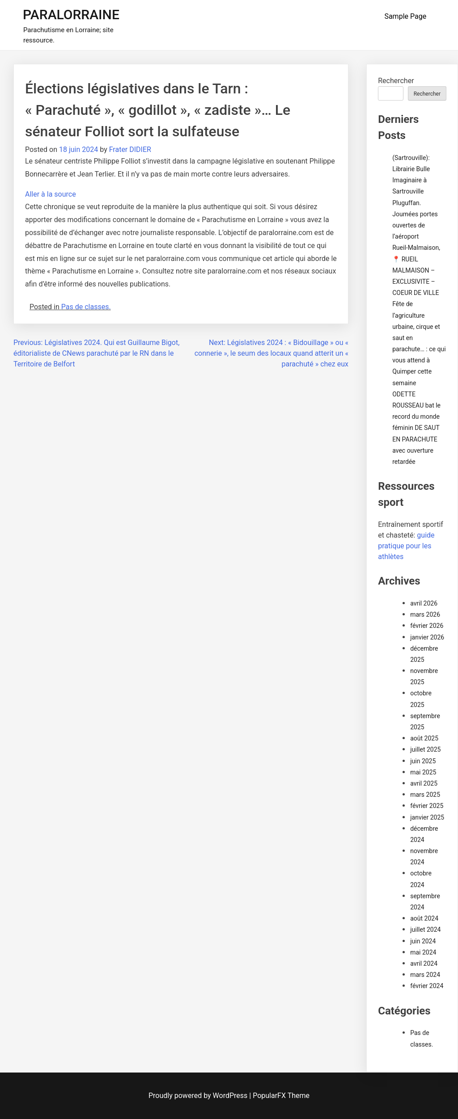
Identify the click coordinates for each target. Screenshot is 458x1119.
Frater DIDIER (130, 149)
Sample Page (405, 16)
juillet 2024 (425, 929)
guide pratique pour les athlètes (406, 546)
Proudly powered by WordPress (198, 1095)
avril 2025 (423, 783)
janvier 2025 (427, 817)
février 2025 (426, 805)
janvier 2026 (427, 637)
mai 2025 (423, 772)
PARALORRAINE (71, 14)
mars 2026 (425, 614)
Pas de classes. (86, 307)
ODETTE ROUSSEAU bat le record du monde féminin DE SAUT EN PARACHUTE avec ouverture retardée (416, 428)
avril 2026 (423, 603)
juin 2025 (423, 761)
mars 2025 (425, 794)
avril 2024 (423, 963)
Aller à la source (50, 194)
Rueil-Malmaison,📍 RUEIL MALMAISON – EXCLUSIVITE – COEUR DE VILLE (416, 270)
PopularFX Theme (281, 1095)
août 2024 (424, 918)
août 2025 (424, 738)
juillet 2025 (425, 749)
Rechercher (396, 80)
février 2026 (426, 625)
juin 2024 (423, 941)
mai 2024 (423, 952)
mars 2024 (425, 974)
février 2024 (426, 985)
